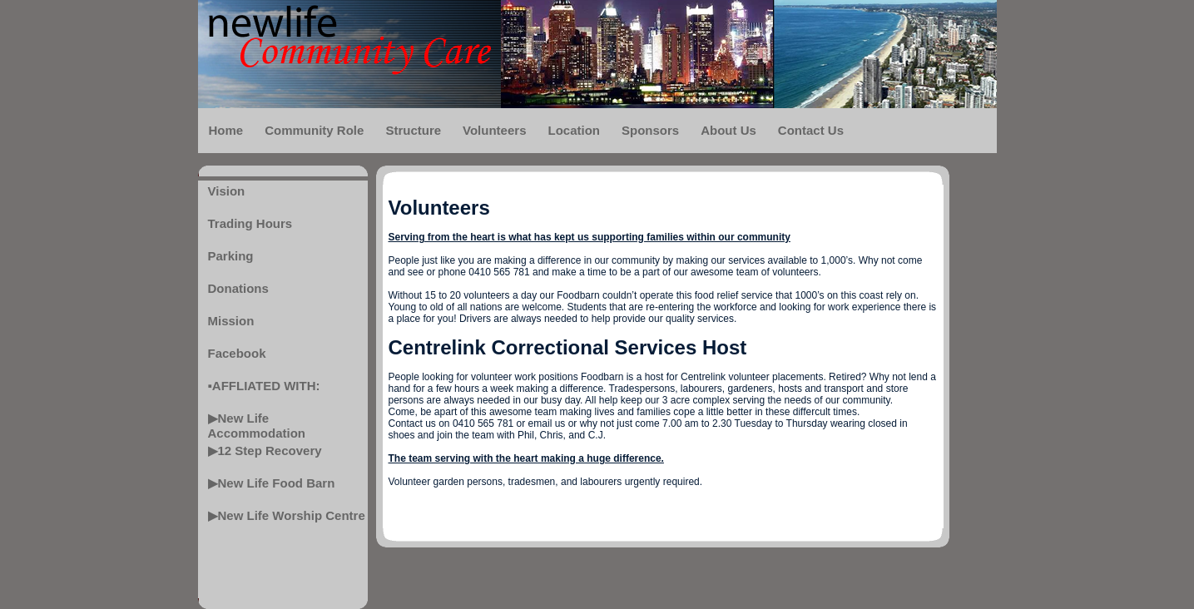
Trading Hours (250, 223)
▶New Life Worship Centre (286, 515)
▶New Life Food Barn (271, 483)
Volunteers (494, 130)
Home (226, 130)
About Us (728, 130)
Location (573, 130)
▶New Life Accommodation (257, 423)
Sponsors (650, 130)
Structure (413, 130)
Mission (231, 321)
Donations (238, 288)
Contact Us (811, 130)
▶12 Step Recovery (265, 450)
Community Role (314, 130)
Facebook (237, 353)
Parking (231, 256)
